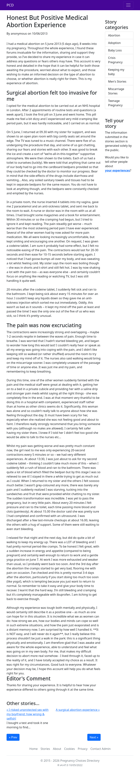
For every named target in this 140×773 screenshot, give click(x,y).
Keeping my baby (116, 72)
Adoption (114, 43)
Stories (45, 749)
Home (33, 749)
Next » (94, 737)
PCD (10, 5)
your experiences (117, 170)
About (57, 749)
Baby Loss (115, 50)
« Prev (13, 737)
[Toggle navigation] (128, 5)
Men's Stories (117, 81)
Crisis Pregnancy (115, 60)
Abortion (114, 35)
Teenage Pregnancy (115, 103)
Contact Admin (100, 749)
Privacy (83, 749)
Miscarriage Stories (116, 91)
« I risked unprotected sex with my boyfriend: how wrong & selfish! (27, 714)
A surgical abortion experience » (78, 710)
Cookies (69, 749)
